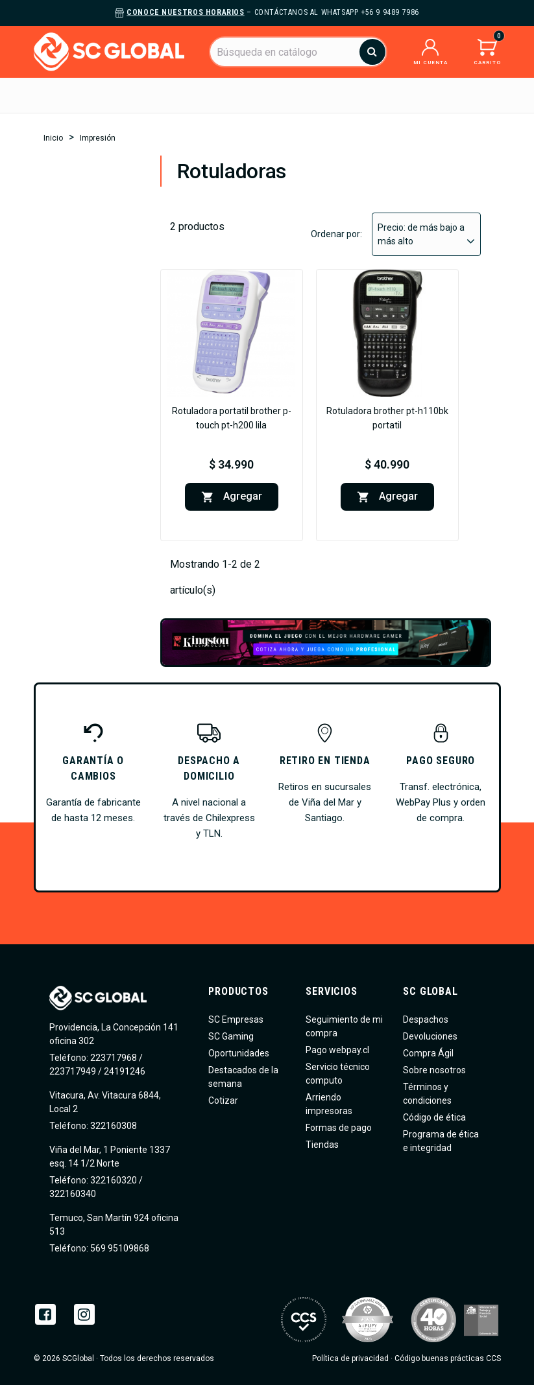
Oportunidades (238, 1053)
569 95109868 (118, 1248)
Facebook (45, 1314)
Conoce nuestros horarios (185, 12)
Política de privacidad (350, 1358)
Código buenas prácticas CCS (447, 1358)
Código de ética (434, 1117)
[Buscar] (298, 51)
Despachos (425, 1019)
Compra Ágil (428, 1053)
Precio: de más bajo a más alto (426, 235)
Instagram (84, 1314)
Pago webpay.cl (337, 1050)
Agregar (231, 497)
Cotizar (223, 1100)
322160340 (72, 1194)
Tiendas (322, 1144)
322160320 (112, 1180)
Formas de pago (339, 1128)
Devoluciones (430, 1036)
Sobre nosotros (434, 1070)
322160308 (112, 1126)
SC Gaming (231, 1036)
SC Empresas (235, 1019)
